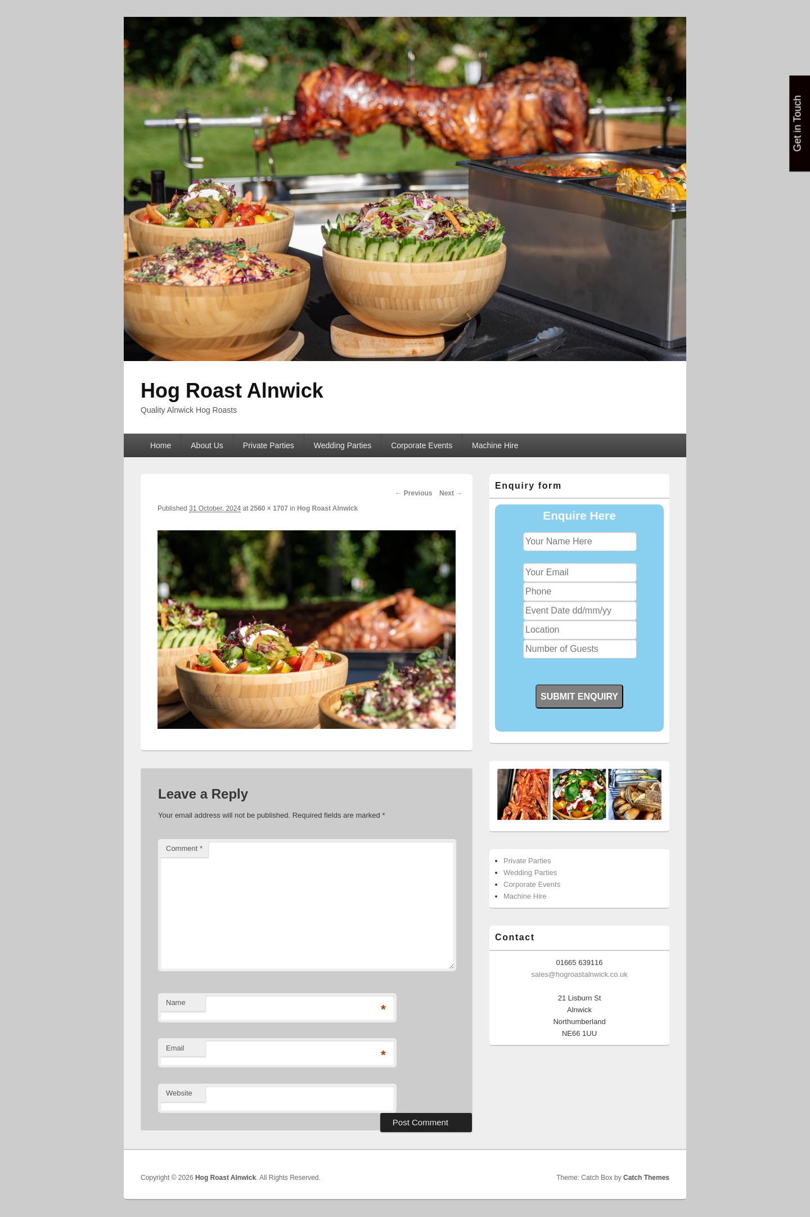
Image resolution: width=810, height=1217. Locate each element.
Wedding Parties (342, 445)
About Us (207, 445)
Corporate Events (421, 445)
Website (179, 1093)
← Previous (413, 493)
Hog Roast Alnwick (232, 390)
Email (175, 1048)
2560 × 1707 (269, 508)
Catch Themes (646, 1178)
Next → (450, 493)
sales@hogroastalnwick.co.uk (579, 974)
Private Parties (268, 445)
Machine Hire (495, 445)
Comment (184, 848)
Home (160, 445)
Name (176, 1002)
